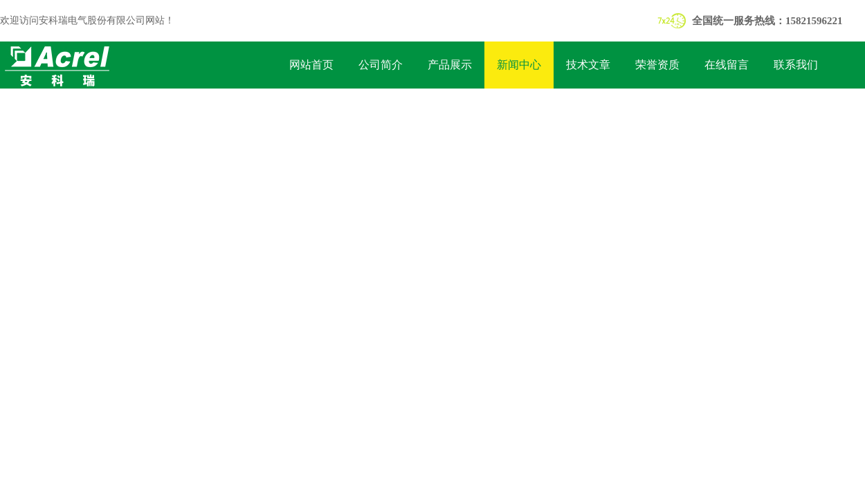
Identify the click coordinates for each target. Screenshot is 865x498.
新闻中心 (519, 65)
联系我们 (796, 65)
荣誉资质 (657, 65)
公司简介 (380, 65)
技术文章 (588, 65)
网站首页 (311, 65)
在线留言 (726, 65)
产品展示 (450, 65)
